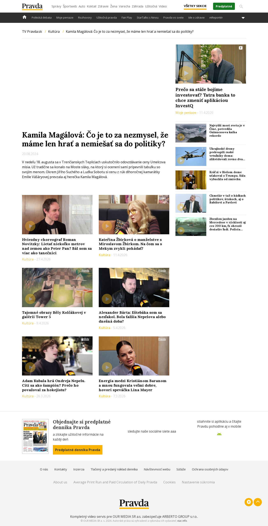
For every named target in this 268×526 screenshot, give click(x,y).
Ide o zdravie (196, 17)
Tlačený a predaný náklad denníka (114, 469)
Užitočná (151, 6)
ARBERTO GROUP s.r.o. (179, 516)
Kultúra (54, 31)
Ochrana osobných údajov (210, 469)
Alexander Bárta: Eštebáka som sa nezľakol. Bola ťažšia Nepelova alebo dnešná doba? (132, 317)
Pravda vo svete (173, 17)
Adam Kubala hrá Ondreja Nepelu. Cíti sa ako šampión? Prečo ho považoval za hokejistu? (53, 385)
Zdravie (103, 6)
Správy (56, 6)
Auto (82, 6)
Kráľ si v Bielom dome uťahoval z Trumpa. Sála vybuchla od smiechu (227, 175)
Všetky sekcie (195, 6)
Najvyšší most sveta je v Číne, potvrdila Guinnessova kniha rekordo (227, 131)
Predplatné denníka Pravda (77, 450)
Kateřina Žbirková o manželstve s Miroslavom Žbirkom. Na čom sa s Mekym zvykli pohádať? (130, 244)
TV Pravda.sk (32, 31)
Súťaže (181, 469)
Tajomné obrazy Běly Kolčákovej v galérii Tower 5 (54, 314)
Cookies (169, 482)
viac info (182, 521)
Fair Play (127, 17)
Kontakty (60, 469)
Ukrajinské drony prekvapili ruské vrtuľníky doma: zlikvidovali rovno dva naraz (226, 155)
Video (163, 6)
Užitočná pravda (106, 17)
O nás (44, 469)
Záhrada (137, 6)
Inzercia (78, 469)
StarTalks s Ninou (148, 17)
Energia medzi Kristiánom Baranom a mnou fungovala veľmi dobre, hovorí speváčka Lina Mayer (132, 385)
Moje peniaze (64, 17)
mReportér (216, 17)
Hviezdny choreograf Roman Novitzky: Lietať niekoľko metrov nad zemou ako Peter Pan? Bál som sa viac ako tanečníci (57, 246)
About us (60, 482)
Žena (113, 6)
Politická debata (42, 17)
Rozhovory (85, 17)
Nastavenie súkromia (198, 482)
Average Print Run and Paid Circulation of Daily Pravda (115, 482)
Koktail (91, 6)
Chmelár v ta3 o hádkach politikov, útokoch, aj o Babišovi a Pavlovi (227, 199)
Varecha (124, 6)
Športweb (70, 6)
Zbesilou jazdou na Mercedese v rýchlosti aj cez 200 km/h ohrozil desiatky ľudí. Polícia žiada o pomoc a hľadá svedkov (227, 227)
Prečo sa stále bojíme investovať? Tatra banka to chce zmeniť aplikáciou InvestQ (205, 97)
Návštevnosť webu (157, 469)
